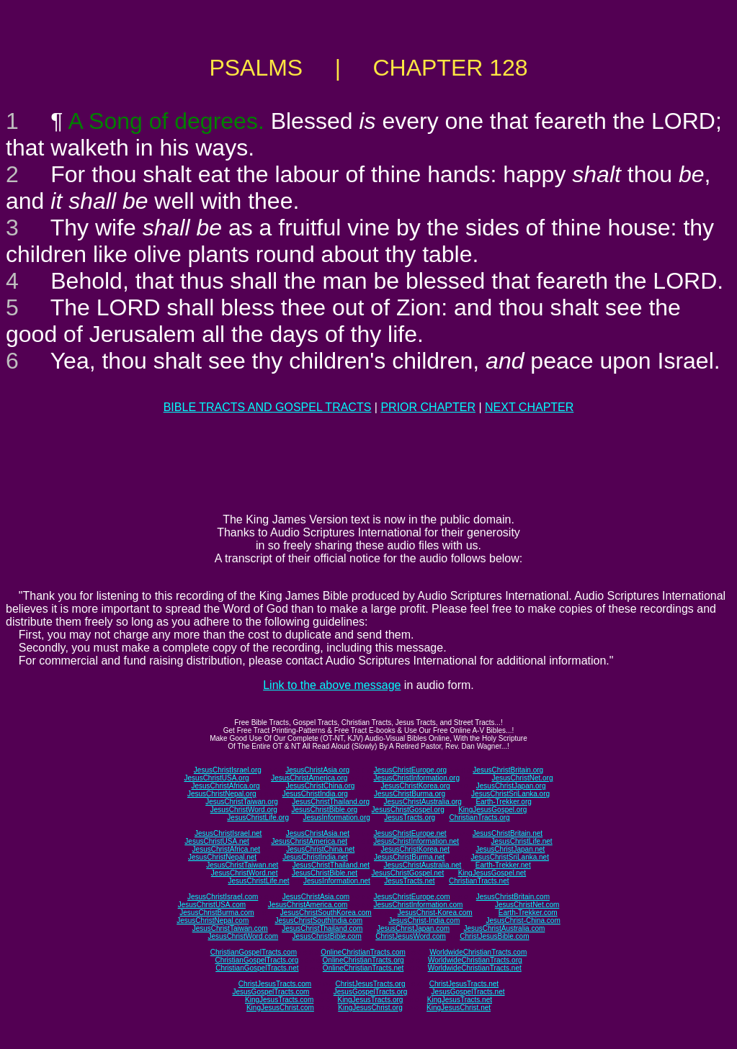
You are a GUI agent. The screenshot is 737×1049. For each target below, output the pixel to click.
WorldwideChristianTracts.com (478, 952)
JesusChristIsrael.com (222, 897)
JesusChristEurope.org (410, 770)
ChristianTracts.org (480, 817)
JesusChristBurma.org (409, 794)
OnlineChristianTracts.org (363, 960)
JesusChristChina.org (320, 786)
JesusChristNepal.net (222, 857)
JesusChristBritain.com (513, 897)
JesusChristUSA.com (212, 905)
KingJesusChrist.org (370, 1008)
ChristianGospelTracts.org (256, 960)
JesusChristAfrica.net (226, 849)
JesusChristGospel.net (408, 873)
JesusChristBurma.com (216, 913)
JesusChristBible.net (324, 873)
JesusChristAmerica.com (308, 905)
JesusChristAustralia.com (504, 928)
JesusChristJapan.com (413, 928)
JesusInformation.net (336, 881)
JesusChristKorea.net (415, 849)
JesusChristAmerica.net (309, 841)
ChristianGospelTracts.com (253, 952)
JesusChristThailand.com (322, 928)
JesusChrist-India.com (424, 920)
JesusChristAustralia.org (423, 802)
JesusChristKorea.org (415, 786)
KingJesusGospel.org (492, 810)
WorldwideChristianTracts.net (475, 968)
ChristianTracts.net (479, 881)
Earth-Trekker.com (528, 913)
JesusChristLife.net (522, 841)
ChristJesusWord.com (410, 936)
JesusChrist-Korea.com (435, 913)
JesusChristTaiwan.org (241, 802)
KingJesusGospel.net (492, 873)
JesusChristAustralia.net (423, 865)
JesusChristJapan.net (510, 849)
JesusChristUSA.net (216, 841)
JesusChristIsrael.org (228, 770)
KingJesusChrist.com (280, 1008)
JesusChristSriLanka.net (510, 857)
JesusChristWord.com (243, 936)
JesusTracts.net (409, 881)
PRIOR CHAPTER (427, 407)
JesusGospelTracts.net (468, 992)
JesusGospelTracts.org (370, 992)
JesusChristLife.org (258, 817)
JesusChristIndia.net (315, 857)
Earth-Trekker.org (503, 802)
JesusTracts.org (409, 817)
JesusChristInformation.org (416, 778)
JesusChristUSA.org (216, 778)
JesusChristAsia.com (315, 897)
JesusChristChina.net (320, 849)
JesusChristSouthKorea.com (326, 913)
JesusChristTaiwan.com (230, 928)
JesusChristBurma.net (409, 857)
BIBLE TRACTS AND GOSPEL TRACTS (268, 407)
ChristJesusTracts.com (274, 984)
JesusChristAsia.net (317, 833)
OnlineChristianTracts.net (363, 968)
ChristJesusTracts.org (371, 984)
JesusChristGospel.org (408, 810)
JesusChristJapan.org (511, 786)
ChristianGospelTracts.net (256, 968)
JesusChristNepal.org (221, 794)
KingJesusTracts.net (459, 1000)
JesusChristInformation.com (418, 905)
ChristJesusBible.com (494, 936)
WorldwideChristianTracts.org (475, 960)
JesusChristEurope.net (409, 833)
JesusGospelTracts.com (271, 992)
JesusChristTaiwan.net (242, 865)
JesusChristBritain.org (508, 770)
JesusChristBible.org (324, 810)
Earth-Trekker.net (503, 865)
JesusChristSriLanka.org (510, 794)
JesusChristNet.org (522, 778)
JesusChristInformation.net (416, 841)
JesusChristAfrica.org (226, 786)
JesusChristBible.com (327, 936)
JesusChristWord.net (244, 873)
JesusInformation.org (336, 817)
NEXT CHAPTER (529, 407)
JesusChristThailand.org (331, 802)
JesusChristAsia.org (317, 770)
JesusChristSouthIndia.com (318, 920)
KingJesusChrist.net (458, 1008)
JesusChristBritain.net (507, 833)
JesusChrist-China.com (523, 920)
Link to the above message (332, 685)
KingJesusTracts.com (279, 1000)
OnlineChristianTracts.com (363, 952)
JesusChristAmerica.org (309, 778)
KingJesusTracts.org (370, 1000)
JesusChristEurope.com (411, 897)
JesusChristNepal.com (213, 920)
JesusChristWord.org (243, 810)
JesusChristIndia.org (315, 794)
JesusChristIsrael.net (228, 833)
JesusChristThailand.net (331, 865)
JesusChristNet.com (527, 905)
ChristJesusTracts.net (464, 984)
